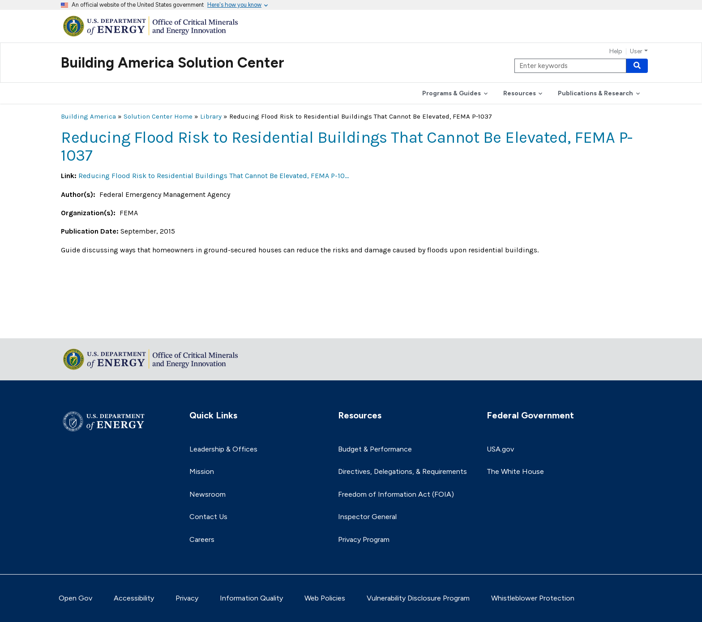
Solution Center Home (158, 116)
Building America (88, 116)
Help (615, 51)
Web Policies (324, 598)
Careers (201, 539)
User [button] (636, 51)
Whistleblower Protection (532, 598)
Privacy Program (364, 539)
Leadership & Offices (223, 449)
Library (211, 116)
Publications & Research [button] (595, 93)
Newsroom (207, 494)
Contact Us (208, 516)
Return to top (83, 325)
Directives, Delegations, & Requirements (402, 471)
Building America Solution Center (172, 62)
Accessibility (134, 598)
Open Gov (75, 598)
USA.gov (500, 449)
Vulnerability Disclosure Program (418, 598)
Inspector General (367, 516)
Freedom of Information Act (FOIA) (396, 494)
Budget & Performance (375, 449)
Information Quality (251, 598)
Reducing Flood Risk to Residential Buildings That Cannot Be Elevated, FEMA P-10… (213, 175)
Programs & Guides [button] (451, 93)
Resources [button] (519, 93)
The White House (515, 471)
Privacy (187, 598)
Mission (201, 471)
